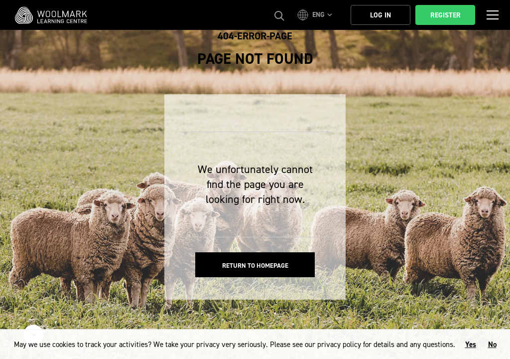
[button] (316, 15)
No (492, 345)
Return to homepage (255, 265)
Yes (470, 345)
